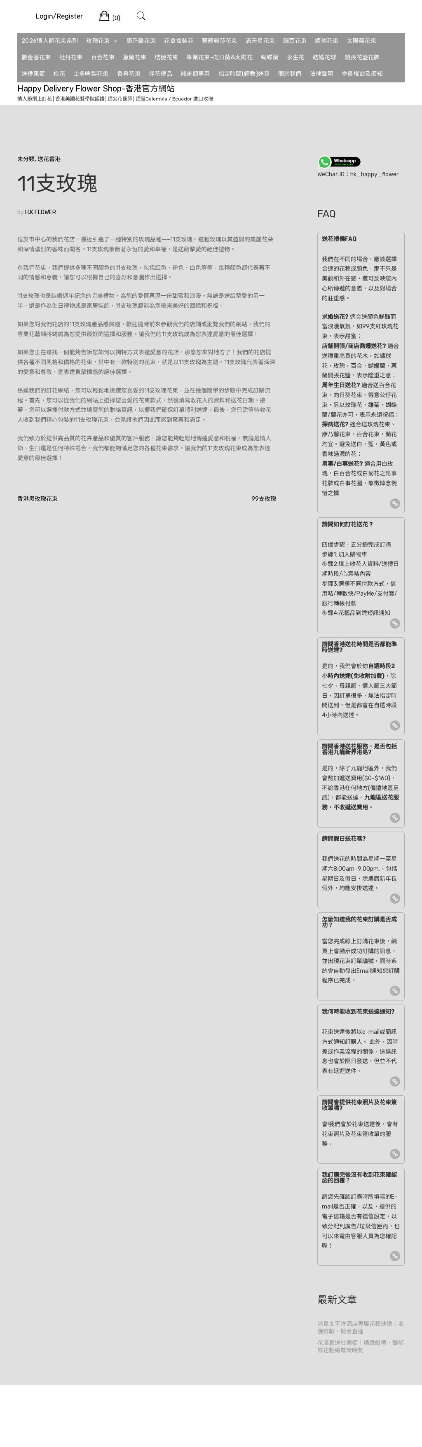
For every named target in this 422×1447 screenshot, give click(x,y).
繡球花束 (326, 40)
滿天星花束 (260, 40)
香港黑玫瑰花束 (37, 499)
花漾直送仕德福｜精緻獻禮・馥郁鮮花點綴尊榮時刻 (360, 1346)
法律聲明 (321, 73)
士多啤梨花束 (91, 73)
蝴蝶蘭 (270, 57)
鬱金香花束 (36, 57)
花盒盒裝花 (179, 40)
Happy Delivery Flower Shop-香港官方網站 (96, 89)
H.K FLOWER (40, 212)
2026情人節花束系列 (49, 40)
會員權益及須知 (362, 73)
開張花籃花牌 (362, 57)
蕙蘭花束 (134, 57)
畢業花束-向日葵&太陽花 (219, 57)
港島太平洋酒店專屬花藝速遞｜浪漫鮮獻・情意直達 (360, 1328)
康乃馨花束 (141, 40)
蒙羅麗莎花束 (219, 40)
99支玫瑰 (263, 499)
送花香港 (49, 159)
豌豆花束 (295, 40)
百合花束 (103, 57)
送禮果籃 (33, 73)
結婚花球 (324, 57)
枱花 (59, 73)
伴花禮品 (160, 73)
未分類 (26, 159)
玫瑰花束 (102, 41)
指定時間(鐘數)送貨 (244, 73)
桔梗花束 (166, 57)
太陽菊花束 (362, 40)
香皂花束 (129, 73)
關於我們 (290, 73)
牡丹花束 (71, 57)
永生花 (296, 57)
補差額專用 (195, 73)
